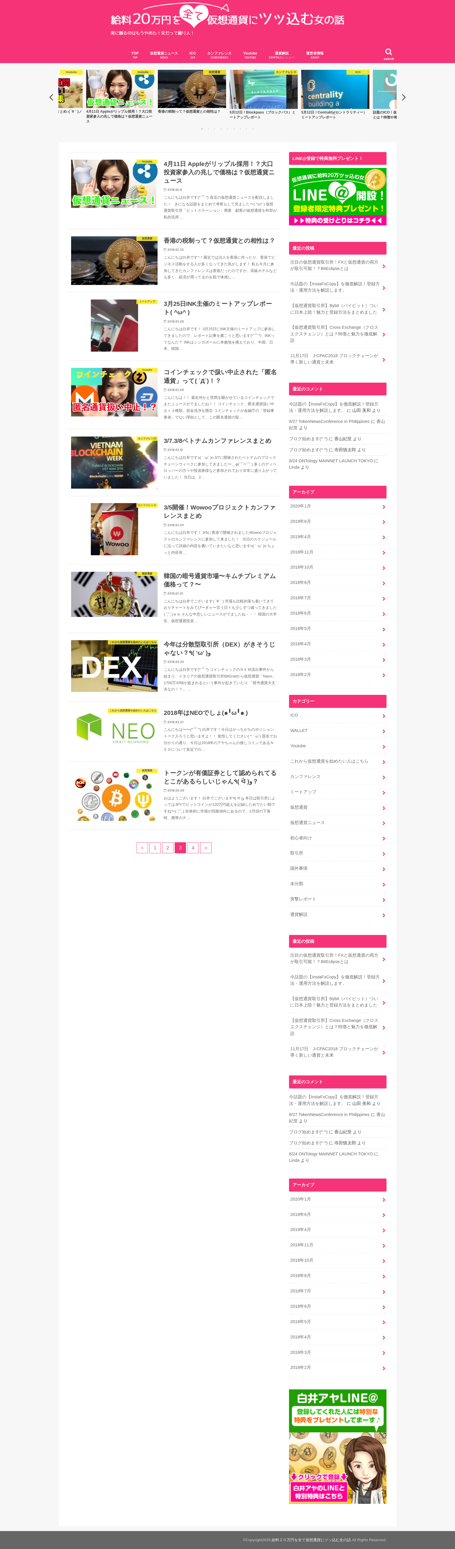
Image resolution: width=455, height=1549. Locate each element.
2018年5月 (300, 628)
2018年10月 (301, 567)
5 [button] (227, 129)
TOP (135, 55)
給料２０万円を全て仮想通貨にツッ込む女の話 (311, 1540)
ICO (192, 55)
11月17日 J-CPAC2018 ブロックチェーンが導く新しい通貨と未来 (334, 358)
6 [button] (234, 129)
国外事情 (299, 868)
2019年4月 (300, 536)
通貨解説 (282, 55)
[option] (263, 94)
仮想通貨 (299, 807)
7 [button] (240, 129)
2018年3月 (300, 659)
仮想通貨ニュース (164, 55)
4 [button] (221, 129)
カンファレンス (219, 55)
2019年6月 (300, 521)
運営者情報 (315, 55)
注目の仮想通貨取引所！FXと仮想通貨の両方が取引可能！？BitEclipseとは (334, 265)
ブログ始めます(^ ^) (308, 438)
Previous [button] (51, 97)
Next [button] (404, 97)
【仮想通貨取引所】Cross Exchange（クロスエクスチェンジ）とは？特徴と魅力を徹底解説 (334, 333)
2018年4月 (300, 644)
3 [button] (215, 129)
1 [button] (202, 129)
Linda (294, 467)
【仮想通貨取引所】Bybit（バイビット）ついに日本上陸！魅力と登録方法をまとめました (334, 308)
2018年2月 (300, 674)
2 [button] (208, 129)
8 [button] (247, 129)
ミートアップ (303, 792)
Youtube (250, 55)
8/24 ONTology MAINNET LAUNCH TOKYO (331, 461)
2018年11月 (301, 551)
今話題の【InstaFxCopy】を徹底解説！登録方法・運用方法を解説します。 (335, 287)
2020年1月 (300, 506)
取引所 (296, 853)
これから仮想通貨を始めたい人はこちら (329, 761)
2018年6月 (300, 613)
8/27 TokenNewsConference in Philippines (329, 421)
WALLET (298, 730)
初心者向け (301, 837)
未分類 (296, 883)
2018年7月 (300, 598)
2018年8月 (300, 582)
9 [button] (253, 129)
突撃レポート (303, 899)
